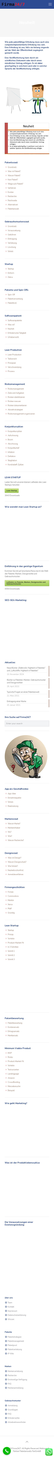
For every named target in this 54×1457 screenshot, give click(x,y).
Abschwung (13, 444)
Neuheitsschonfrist (15, 870)
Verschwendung (14, 367)
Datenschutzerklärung (17, 1315)
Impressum (12, 1311)
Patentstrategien (14, 1337)
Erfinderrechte (13, 1418)
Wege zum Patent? (15, 184)
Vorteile (11, 938)
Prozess (11, 371)
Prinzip (10, 934)
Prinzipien (12, 363)
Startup (11, 269)
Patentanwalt (13, 209)
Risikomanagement (16, 389)
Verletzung (12, 243)
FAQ (9, 1383)
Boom (10, 439)
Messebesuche (14, 1086)
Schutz (10, 251)
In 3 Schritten (13, 947)
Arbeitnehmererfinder (17, 1422)
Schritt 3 (11, 959)
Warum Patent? (14, 175)
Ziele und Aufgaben (16, 393)
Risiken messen (14, 401)
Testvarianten (13, 1069)
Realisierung (13, 806)
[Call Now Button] (7, 1451)
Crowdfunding (14, 1082)
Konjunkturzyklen (15, 431)
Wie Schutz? (13, 866)
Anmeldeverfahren (15, 874)
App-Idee (12, 793)
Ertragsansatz (13, 1031)
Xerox (10, 904)
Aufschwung (13, 435)
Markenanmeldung (15, 1388)
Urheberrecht (13, 337)
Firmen (10, 892)
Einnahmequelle (14, 798)
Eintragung (12, 239)
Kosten (11, 192)
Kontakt (11, 1307)
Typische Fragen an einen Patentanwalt (23, 692)
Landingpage (13, 1074)
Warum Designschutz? (17, 862)
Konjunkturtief (13, 448)
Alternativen (13, 204)
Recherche (12, 196)
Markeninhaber (14, 828)
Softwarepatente (15, 320)
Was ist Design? (14, 858)
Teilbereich (12, 359)
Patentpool (12, 1345)
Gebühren (12, 234)
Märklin (11, 900)
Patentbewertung (15, 1023)
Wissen (11, 1319)
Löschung (12, 247)
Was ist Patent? (14, 171)
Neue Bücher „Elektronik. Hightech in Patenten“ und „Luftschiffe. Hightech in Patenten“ (26, 669)
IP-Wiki (11, 1353)
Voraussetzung (14, 230)
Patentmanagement (16, 1341)
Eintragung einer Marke (16, 701)
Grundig (11, 913)
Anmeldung (12, 1405)
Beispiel (11, 1090)
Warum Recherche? (16, 840)
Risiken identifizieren (16, 397)
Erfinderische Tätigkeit (17, 333)
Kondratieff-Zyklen (15, 464)
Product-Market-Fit (16, 943)
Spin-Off (11, 294)
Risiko (10, 1057)
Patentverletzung (15, 1349)
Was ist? (11, 324)
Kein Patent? (13, 179)
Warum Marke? (14, 823)
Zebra (10, 277)
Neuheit (11, 329)
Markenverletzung (15, 1371)
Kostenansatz (13, 1027)
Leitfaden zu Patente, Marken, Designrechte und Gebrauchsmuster (26, 583)
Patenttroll (12, 303)
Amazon (11, 1078)
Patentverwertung (15, 299)
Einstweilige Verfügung (17, 1379)
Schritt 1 (11, 951)
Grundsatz (12, 167)
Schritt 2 (11, 955)
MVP (10, 1053)
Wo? (9, 832)
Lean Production (14, 354)
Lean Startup (11, 491)
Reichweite (12, 200)
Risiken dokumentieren (17, 405)
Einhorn (11, 273)
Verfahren (12, 188)
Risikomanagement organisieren (21, 414)
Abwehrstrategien (15, 409)
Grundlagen (13, 1409)
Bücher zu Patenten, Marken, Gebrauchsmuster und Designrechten (26, 681)
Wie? (10, 836)
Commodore (13, 896)
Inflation (11, 452)
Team (10, 1302)
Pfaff (10, 908)
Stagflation (12, 460)
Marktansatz (13, 1035)
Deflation (11, 456)
